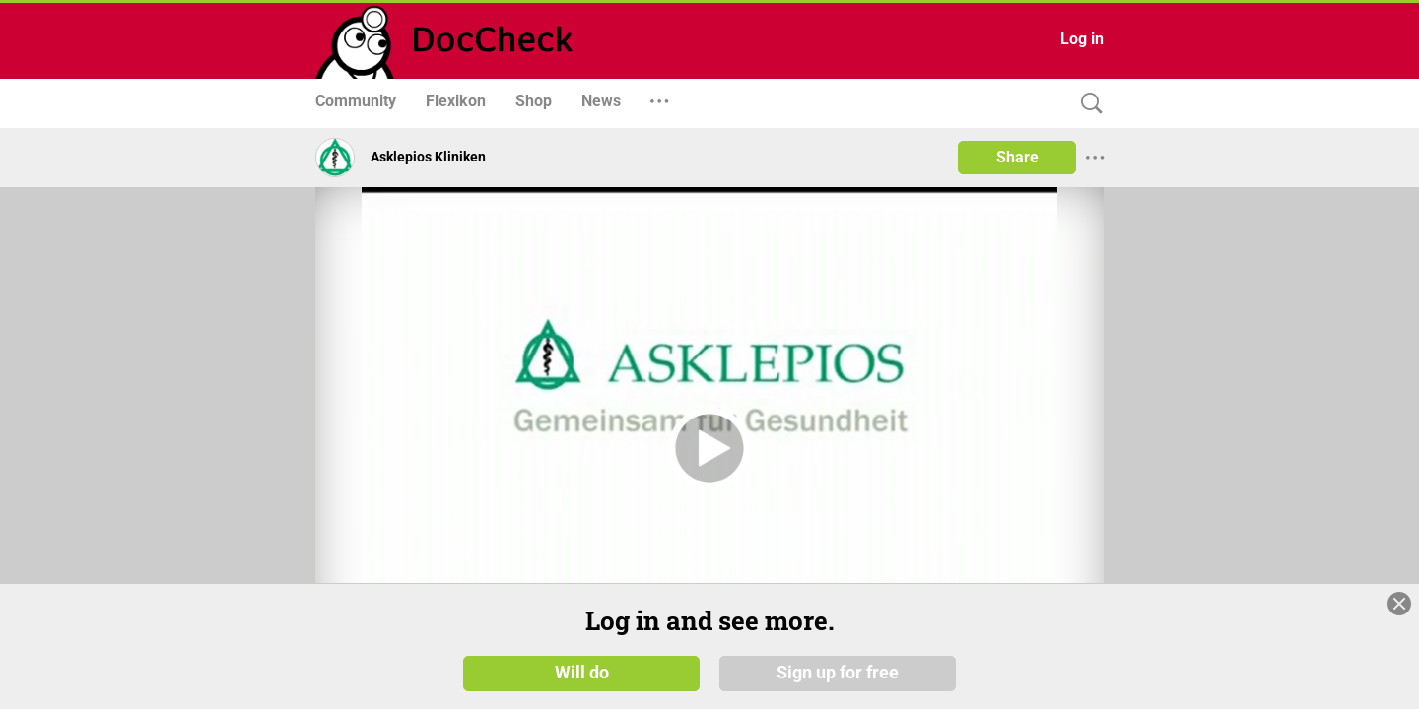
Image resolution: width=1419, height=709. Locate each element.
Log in (1082, 39)
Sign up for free (838, 671)
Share (1017, 157)
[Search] (1087, 104)
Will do (582, 671)
